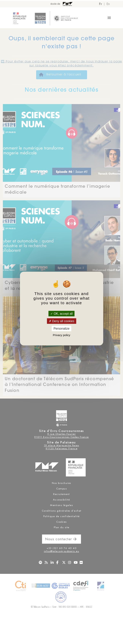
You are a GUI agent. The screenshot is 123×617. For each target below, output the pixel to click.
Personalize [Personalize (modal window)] (62, 328)
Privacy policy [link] (61, 335)
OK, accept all (61, 313)
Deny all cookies (61, 321)
